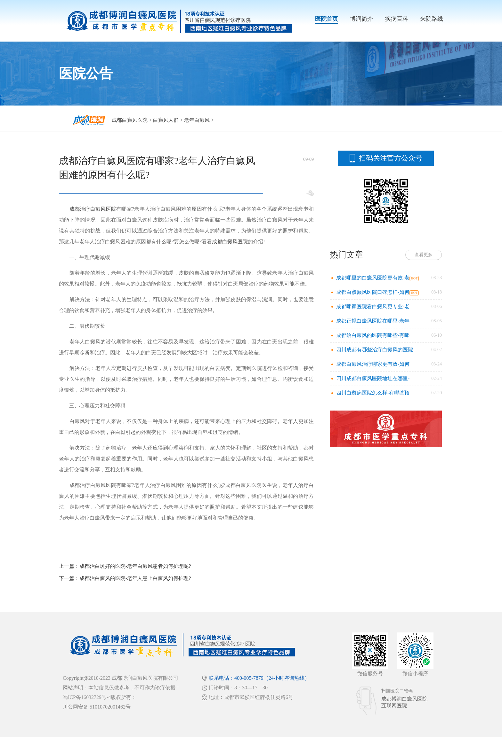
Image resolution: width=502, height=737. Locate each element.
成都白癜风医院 (130, 120)
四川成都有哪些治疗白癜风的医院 (374, 349)
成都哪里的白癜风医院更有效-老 (372, 277)
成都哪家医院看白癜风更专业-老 (372, 306)
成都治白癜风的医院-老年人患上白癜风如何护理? (135, 578)
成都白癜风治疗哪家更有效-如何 (372, 364)
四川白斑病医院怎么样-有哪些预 (372, 393)
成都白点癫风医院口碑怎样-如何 (372, 292)
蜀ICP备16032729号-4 (87, 697)
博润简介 (361, 19)
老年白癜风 (197, 120)
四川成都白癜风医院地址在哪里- (372, 378)
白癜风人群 (166, 120)
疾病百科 (396, 19)
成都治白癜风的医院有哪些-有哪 (372, 335)
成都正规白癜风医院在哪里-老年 (372, 321)
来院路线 (431, 19)
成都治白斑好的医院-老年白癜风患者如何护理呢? (135, 566)
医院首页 (326, 19)
